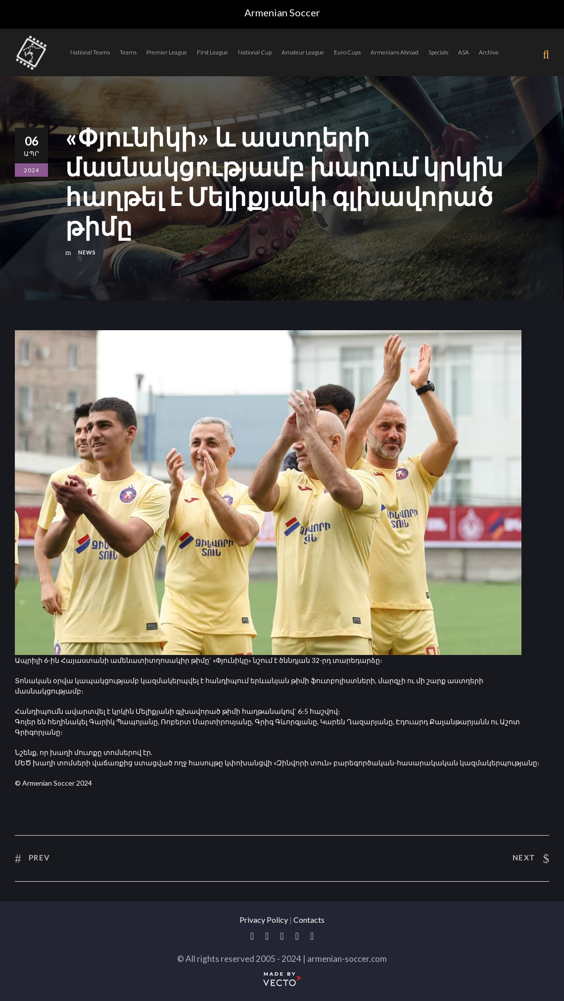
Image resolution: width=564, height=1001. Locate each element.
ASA (463, 52)
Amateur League (303, 52)
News (87, 252)
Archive (489, 52)
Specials (438, 52)
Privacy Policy (263, 919)
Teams (128, 52)
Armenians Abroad (395, 52)
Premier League (166, 52)
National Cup (255, 52)
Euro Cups (347, 52)
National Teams (90, 52)
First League (212, 52)
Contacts (309, 919)
